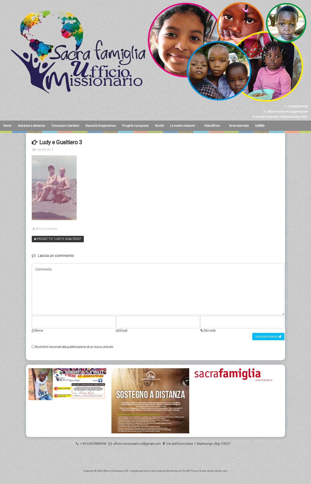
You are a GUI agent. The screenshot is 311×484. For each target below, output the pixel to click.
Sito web (208, 330)
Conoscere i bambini (65, 125)
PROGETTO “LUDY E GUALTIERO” (58, 239)
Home (7, 125)
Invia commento (268, 336)
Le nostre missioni (182, 125)
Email (121, 330)
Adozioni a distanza (31, 125)
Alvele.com (221, 471)
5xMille (260, 125)
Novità (159, 125)
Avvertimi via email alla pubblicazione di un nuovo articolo (74, 347)
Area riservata (239, 125)
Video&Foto (212, 125)
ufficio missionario (46, 228)
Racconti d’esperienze (101, 125)
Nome (37, 330)
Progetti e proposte (135, 125)
